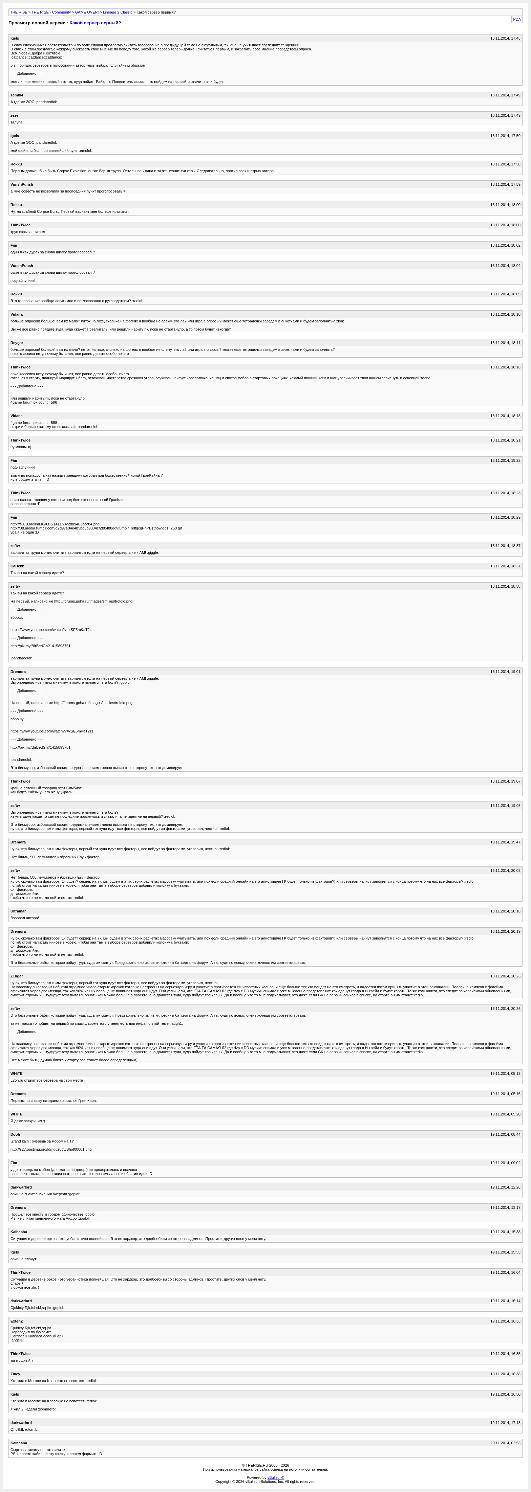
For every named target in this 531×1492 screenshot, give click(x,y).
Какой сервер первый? (95, 22)
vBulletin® (276, 1477)
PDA (517, 19)
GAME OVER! (87, 12)
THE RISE (18, 12)
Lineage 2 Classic (117, 12)
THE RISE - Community (51, 12)
